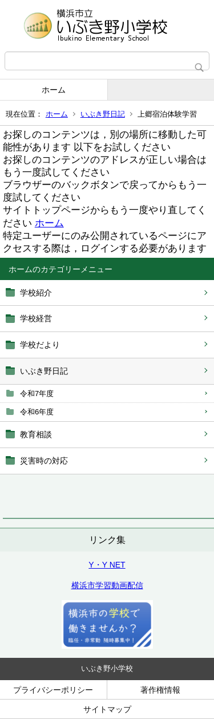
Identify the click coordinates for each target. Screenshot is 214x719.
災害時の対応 (44, 460)
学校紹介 (36, 292)
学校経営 (36, 318)
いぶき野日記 (102, 114)
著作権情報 (160, 689)
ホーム (54, 89)
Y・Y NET (106, 564)
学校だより (40, 344)
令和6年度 (37, 412)
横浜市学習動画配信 (107, 585)
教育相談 (36, 434)
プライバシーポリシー (53, 689)
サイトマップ (107, 709)
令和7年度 (37, 393)
